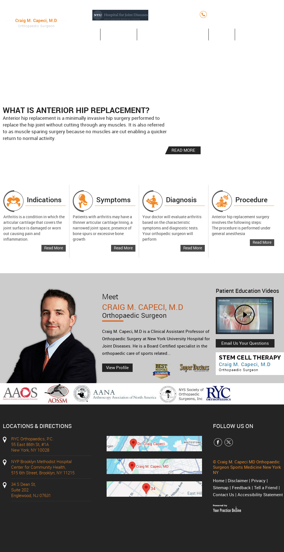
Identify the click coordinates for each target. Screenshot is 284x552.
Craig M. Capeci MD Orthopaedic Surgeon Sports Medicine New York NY (247, 467)
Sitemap (221, 487)
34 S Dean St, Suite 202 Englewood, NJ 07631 (31, 489)
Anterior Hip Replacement (172, 34)
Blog (222, 34)
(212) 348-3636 (229, 14)
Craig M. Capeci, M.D (157, 314)
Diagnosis (181, 199)
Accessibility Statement (260, 494)
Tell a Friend (266, 487)
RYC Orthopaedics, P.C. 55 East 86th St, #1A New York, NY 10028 (32, 444)
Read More (53, 247)
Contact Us (255, 34)
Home (85, 34)
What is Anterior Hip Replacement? (76, 110)
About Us (119, 34)
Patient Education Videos (247, 290)
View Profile (117, 367)
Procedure (251, 199)
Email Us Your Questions (245, 343)
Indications (44, 199)
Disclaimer (238, 480)
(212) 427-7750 (267, 14)
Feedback (241, 487)
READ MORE (183, 150)
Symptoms (113, 199)
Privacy (258, 480)
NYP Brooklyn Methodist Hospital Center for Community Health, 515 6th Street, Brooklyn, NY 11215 (42, 467)
